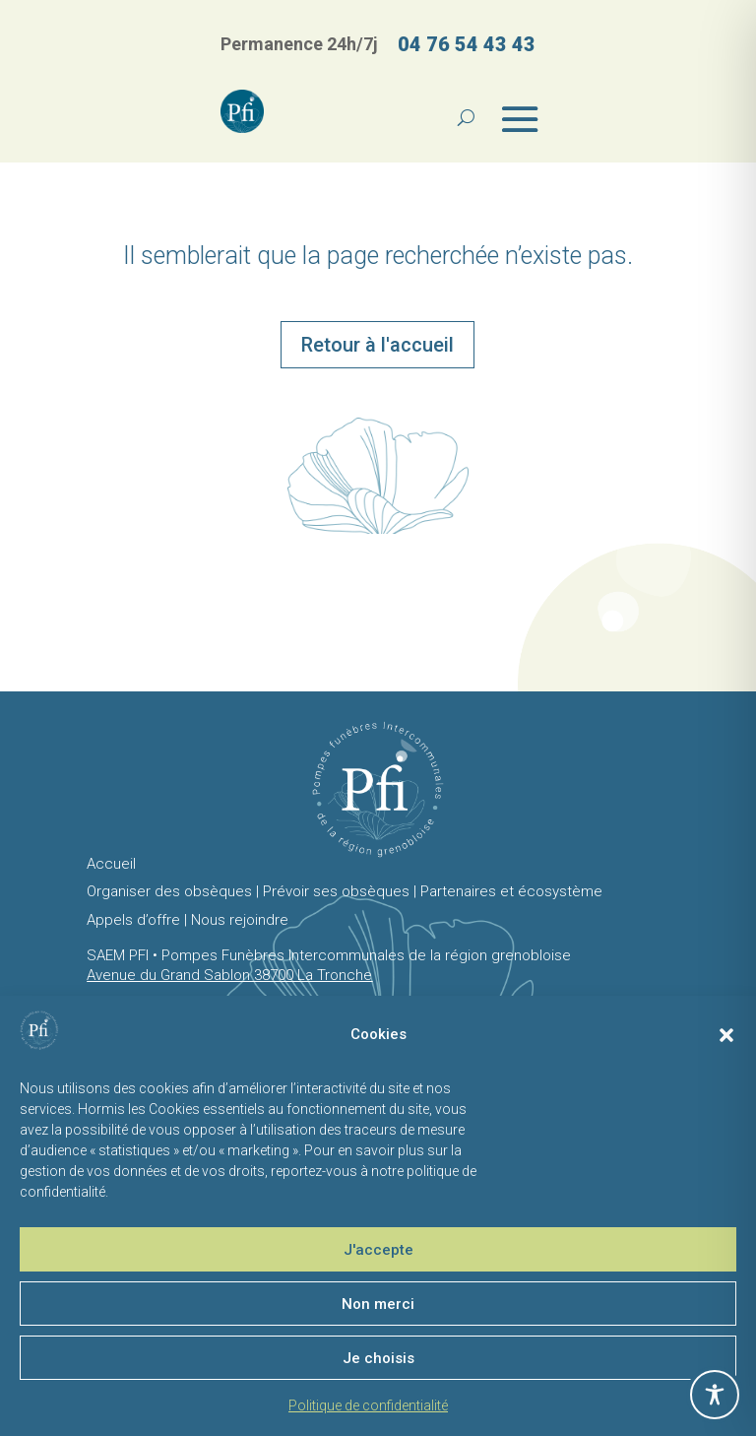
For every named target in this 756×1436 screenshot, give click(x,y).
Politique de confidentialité (368, 1405)
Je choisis (378, 1358)
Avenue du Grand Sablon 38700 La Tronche (229, 975)
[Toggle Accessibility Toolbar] (714, 1394)
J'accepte (378, 1250)
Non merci (378, 1304)
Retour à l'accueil (377, 345)
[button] (726, 1035)
